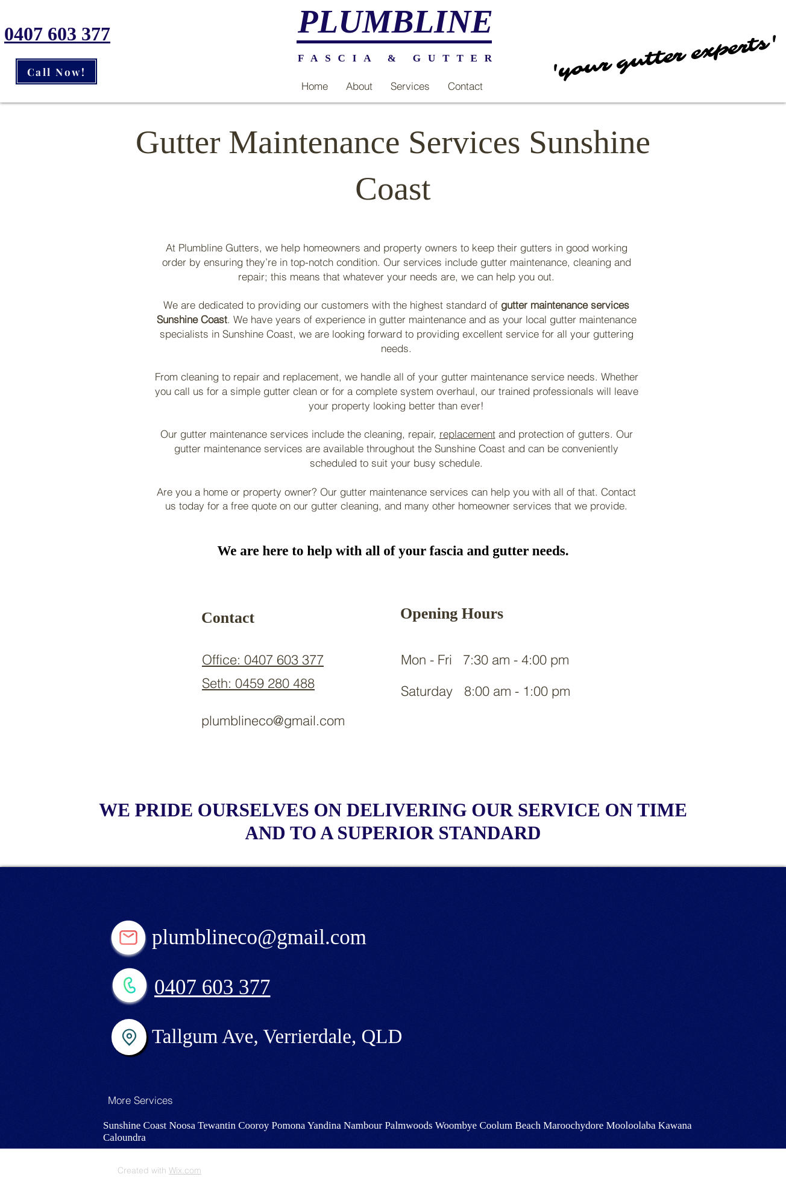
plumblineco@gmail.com (273, 720)
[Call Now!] (56, 71)
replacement (467, 433)
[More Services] (140, 1100)
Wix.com (185, 1170)
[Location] (129, 1037)
